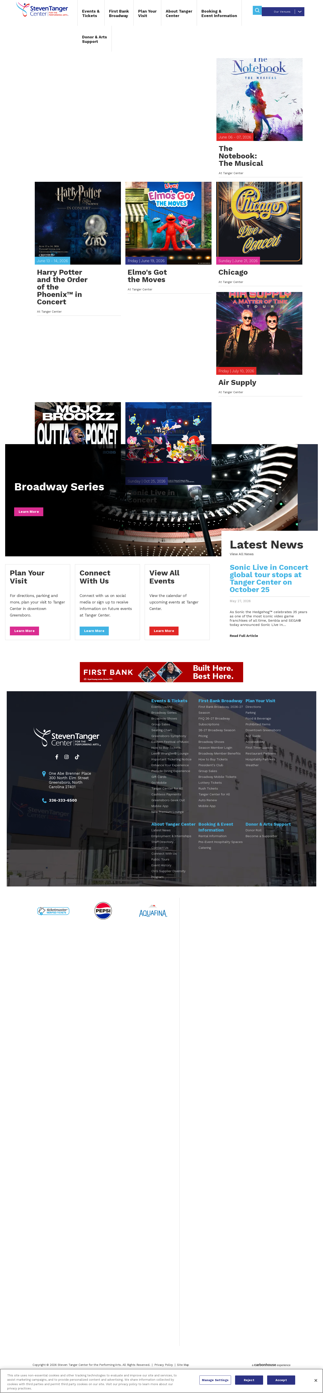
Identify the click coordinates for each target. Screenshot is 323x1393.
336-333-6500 (63, 809)
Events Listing (161, 715)
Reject (249, 1380)
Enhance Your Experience (170, 774)
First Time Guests (259, 756)
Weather (252, 774)
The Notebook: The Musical (241, 166)
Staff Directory (162, 850)
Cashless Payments (166, 803)
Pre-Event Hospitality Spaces (221, 850)
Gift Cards (158, 785)
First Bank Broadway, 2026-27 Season (221, 718)
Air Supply (237, 407)
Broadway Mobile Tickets (217, 785)
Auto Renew (208, 809)
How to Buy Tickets (166, 756)
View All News (240, 563)
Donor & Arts (84, 41)
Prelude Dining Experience (170, 779)
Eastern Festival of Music (170, 750)
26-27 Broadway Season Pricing (217, 741)
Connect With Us (96, 586)
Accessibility (255, 750)
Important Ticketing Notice (171, 768)
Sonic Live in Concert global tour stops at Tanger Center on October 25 (267, 587)
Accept (281, 1380)
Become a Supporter (261, 845)
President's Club (211, 774)
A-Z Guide (253, 744)
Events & (81, 15)
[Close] (316, 1380)
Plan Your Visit (28, 586)
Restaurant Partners (261, 762)
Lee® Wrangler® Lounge (170, 762)
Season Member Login (215, 756)
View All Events (161, 440)
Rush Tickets (208, 797)
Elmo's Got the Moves (147, 294)
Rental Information (213, 845)
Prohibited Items (258, 733)
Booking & (209, 15)
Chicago (233, 290)
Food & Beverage (258, 727)
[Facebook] (57, 766)
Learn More (30, 520)
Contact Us (159, 856)
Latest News (161, 839)
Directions (253, 715)
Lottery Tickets (210, 791)
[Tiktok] (77, 766)
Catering (205, 856)
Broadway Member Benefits (220, 762)
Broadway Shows (164, 727)
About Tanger (169, 15)
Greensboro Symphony (168, 744)
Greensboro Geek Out (168, 809)
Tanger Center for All (167, 797)
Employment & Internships (171, 845)
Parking (251, 721)
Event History (161, 874)
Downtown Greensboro (263, 739)
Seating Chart (161, 739)
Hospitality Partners (260, 768)
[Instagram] (66, 766)
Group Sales (160, 733)
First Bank (109, 15)
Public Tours (160, 868)
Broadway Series (65, 496)
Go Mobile (159, 791)
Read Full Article (242, 645)
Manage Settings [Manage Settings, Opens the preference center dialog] (215, 1380)
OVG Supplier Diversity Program (168, 882)
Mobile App (159, 814)
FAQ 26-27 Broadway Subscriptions (214, 730)
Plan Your (137, 15)
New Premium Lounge (167, 820)
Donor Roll (254, 839)
